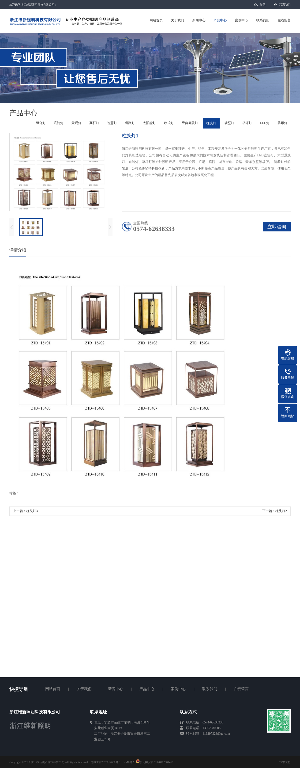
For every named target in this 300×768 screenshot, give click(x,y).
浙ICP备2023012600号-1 (106, 762)
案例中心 (178, 689)
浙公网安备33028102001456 (154, 762)
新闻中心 (115, 689)
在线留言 (241, 689)
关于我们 (84, 689)
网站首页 (52, 689)
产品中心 (146, 689)
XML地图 (129, 762)
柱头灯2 (281, 512)
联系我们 (285, 4)
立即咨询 (276, 228)
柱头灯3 (32, 512)
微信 (263, 6)
